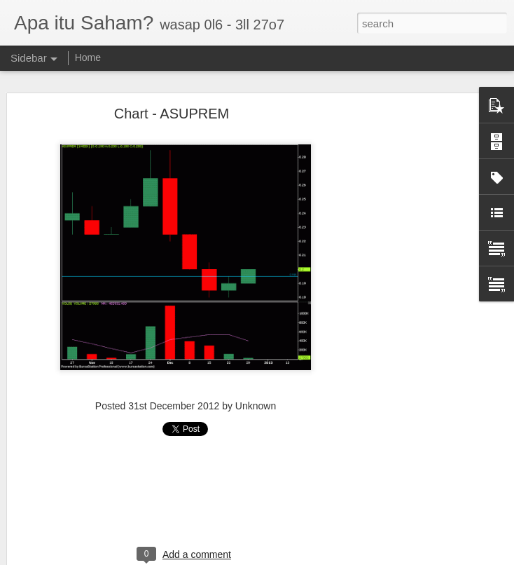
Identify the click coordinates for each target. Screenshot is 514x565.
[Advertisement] (394, 331)
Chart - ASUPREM (171, 110)
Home (88, 57)
